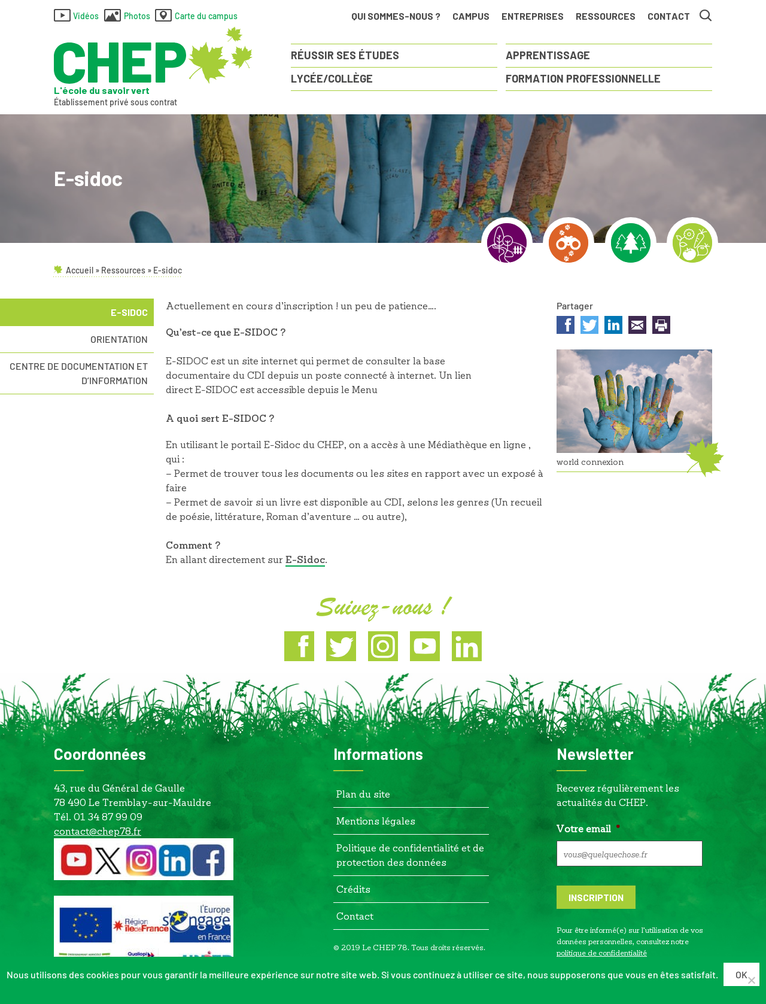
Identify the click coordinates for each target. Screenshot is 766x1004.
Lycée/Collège (332, 78)
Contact (669, 16)
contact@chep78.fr (97, 830)
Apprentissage (548, 55)
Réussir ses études (345, 55)
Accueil (79, 270)
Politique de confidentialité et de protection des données (410, 854)
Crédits (353, 888)
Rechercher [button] (706, 16)
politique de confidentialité (602, 952)
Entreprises (532, 16)
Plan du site (363, 793)
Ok (742, 974)
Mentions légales (375, 820)
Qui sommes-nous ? (395, 16)
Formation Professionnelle (583, 78)
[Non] (751, 981)
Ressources (606, 18)
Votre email (588, 828)
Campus (471, 16)
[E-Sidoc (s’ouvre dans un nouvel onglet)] (305, 560)
